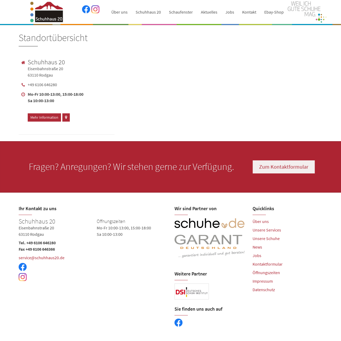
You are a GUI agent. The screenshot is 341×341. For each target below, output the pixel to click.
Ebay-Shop (274, 12)
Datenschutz (264, 289)
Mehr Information (44, 116)
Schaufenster (181, 12)
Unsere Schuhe (266, 238)
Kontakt (249, 12)
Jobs (229, 12)
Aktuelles (209, 12)
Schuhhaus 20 (148, 12)
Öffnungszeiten (266, 272)
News (257, 247)
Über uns (119, 12)
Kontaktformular (268, 264)
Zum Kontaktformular (284, 166)
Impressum (263, 281)
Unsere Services (267, 230)
